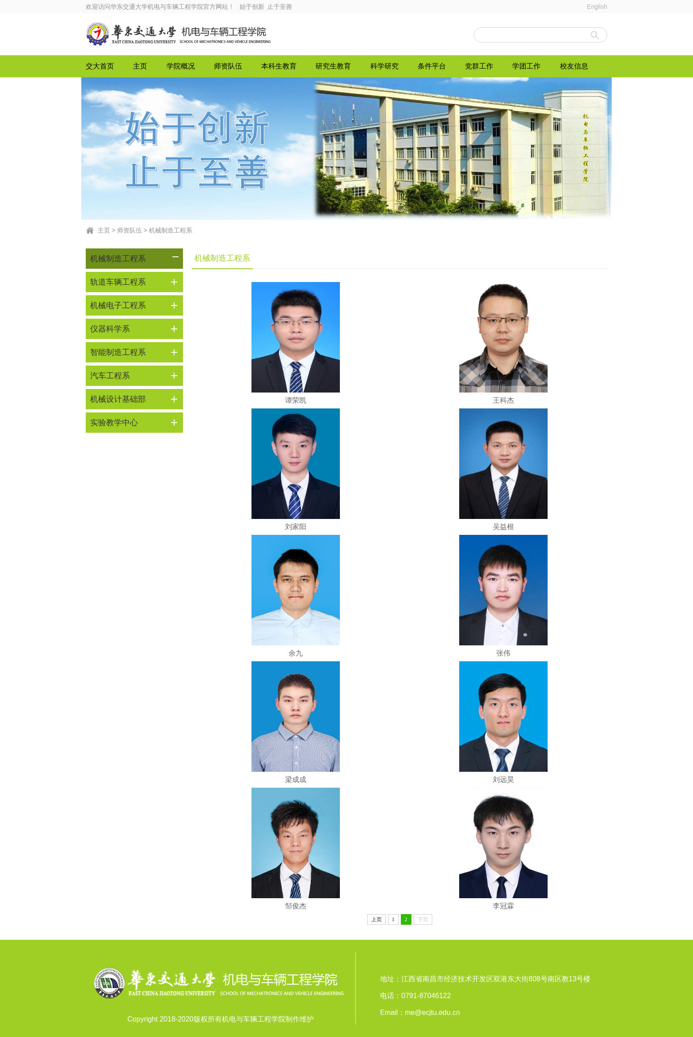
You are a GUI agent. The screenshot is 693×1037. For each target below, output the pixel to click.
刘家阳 (295, 526)
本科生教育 (279, 66)
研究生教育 (333, 66)
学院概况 (181, 66)
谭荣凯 (295, 400)
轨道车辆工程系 (118, 282)
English (597, 6)
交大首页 (100, 66)
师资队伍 (228, 66)
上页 (376, 919)
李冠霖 (503, 906)
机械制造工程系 (170, 230)
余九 (296, 653)
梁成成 (295, 779)
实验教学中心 (114, 422)
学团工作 (526, 66)
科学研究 (384, 66)
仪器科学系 (110, 328)
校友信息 (574, 66)
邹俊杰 (295, 906)
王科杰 (503, 400)
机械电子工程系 (118, 305)
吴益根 (503, 526)
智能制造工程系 (118, 352)
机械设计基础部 (118, 399)
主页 (140, 66)
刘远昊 (503, 779)
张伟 (503, 653)
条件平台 (432, 66)
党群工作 (479, 66)
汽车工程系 (110, 375)
